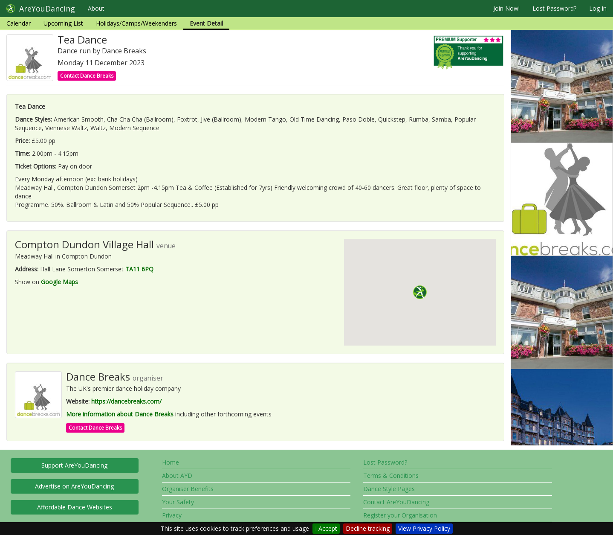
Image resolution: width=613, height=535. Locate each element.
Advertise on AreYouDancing (74, 486)
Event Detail (206, 23)
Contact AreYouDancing (396, 502)
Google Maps (59, 282)
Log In (598, 8)
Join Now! (506, 8)
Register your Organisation (400, 515)
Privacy (172, 515)
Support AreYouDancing (74, 465)
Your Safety (178, 502)
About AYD (177, 475)
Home (170, 462)
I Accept (326, 528)
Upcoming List (63, 23)
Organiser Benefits (188, 489)
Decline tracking (368, 528)
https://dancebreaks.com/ (126, 401)
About (96, 8)
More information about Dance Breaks (119, 414)
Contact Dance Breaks (86, 75)
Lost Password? (554, 8)
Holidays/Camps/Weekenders (136, 23)
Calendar (18, 23)
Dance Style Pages (389, 489)
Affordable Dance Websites (74, 507)
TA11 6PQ (139, 269)
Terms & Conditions (391, 475)
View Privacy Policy (424, 528)
